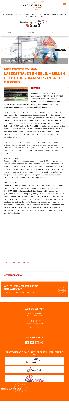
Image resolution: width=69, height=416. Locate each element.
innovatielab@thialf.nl (34, 324)
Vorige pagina (9, 61)
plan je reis (34, 327)
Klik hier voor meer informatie (17, 262)
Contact (31, 32)
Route (11, 32)
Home (21, 61)
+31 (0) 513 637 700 (34, 321)
